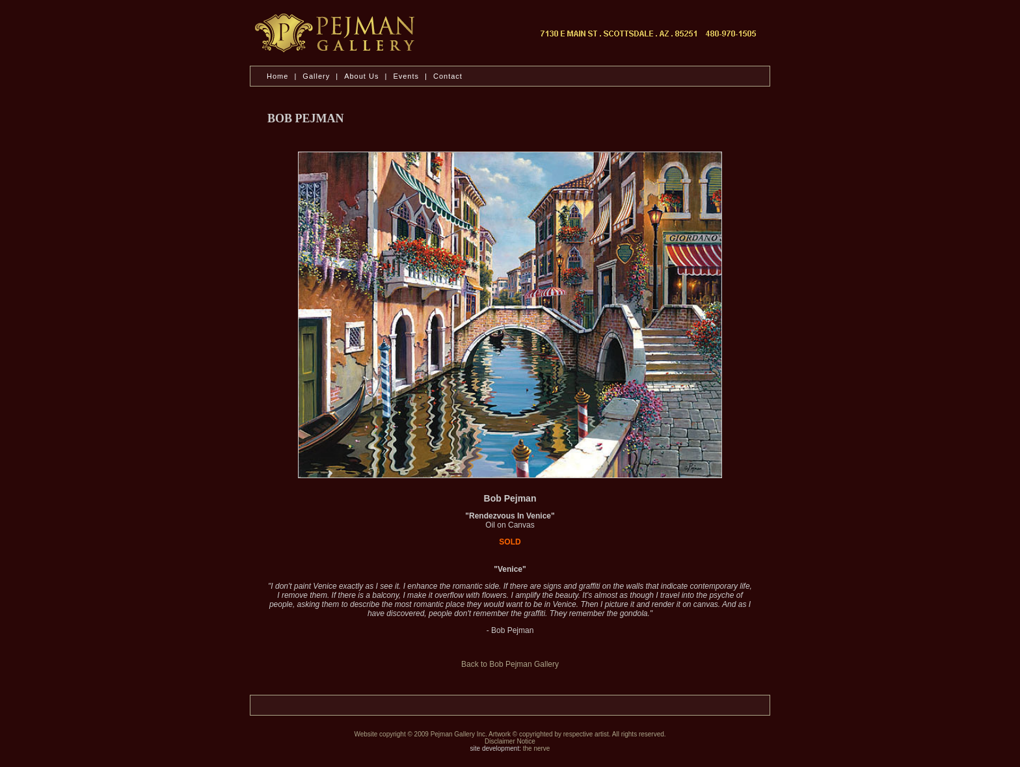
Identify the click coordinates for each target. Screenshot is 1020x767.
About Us (362, 76)
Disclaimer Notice (510, 741)
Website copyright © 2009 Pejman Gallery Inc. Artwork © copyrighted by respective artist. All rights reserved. (509, 734)
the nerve (536, 748)
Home (277, 76)
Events (406, 76)
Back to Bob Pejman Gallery (510, 664)
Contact (448, 76)
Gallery (316, 76)
